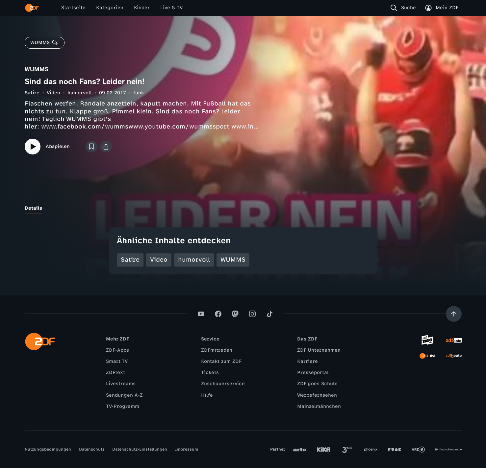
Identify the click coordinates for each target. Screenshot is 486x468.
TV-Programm (122, 406)
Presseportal (313, 372)
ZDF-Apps (117, 350)
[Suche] (404, 8)
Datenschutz (91, 449)
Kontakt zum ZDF (221, 361)
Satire (32, 93)
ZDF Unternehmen (319, 350)
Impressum (186, 449)
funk (138, 93)
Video (53, 93)
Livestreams (121, 383)
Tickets (210, 372)
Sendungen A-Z (124, 395)
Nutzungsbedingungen (48, 449)
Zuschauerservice (223, 383)
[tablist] (243, 208)
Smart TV (117, 361)
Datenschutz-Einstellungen (139, 449)
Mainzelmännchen (319, 406)
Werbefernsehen (317, 395)
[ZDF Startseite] (32, 8)
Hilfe (207, 395)
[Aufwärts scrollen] (454, 314)
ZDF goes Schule (317, 383)
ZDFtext (115, 372)
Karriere (307, 361)
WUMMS (232, 259)
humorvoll (79, 93)
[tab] (33, 208)
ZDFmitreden (216, 350)
